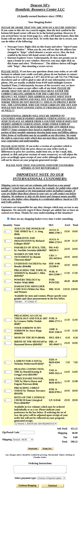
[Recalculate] (33, 438)
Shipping (7, 429)
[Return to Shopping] (28, 477)
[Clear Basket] (48, 438)
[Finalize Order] (53, 477)
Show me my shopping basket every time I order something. (41, 219)
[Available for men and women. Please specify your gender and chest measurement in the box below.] (18, 298)
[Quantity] (7, 230)
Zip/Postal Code (10, 422)
